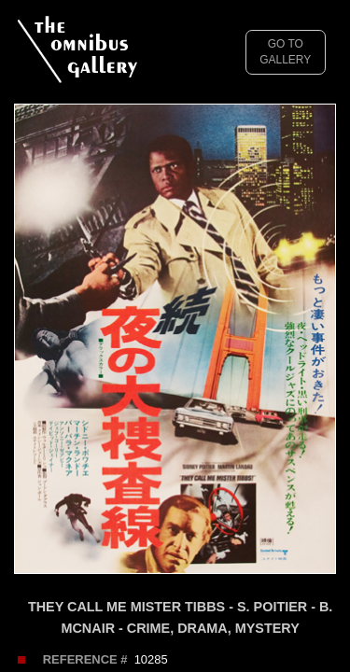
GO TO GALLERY (285, 51)
